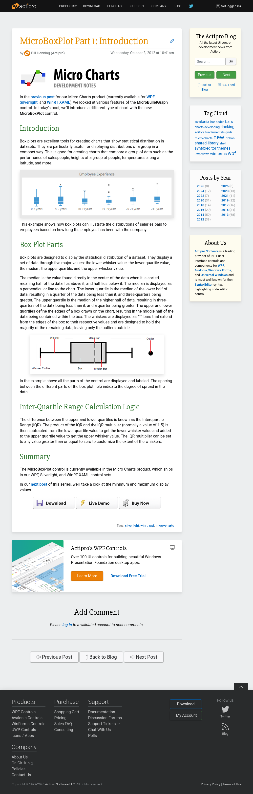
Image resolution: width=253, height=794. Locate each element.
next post (39, 484)
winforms (219, 153)
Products (23, 701)
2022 (200, 196)
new (219, 137)
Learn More (87, 576)
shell (223, 143)
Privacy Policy (210, 784)
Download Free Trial (128, 576)
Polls (92, 735)
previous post (43, 97)
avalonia (202, 121)
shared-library (207, 143)
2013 (225, 215)
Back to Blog (101, 657)
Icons (16, 735)
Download (185, 704)
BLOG (177, 6)
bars (229, 121)
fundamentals (215, 132)
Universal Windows (214, 275)
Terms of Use (232, 784)
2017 (225, 205)
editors (200, 132)
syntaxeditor (206, 148)
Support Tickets (104, 723)
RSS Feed (226, 85)
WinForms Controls (28, 723)
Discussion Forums (105, 717)
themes (223, 148)
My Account (186, 715)
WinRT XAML (58, 102)
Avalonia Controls (27, 717)
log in (67, 624)
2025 (225, 186)
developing (212, 127)
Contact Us (21, 775)
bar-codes (217, 122)
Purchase (66, 701)
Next (226, 75)
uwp (198, 154)
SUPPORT (137, 6)
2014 (200, 215)
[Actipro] (24, 6)
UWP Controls (24, 729)
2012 (200, 219)
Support (98, 701)
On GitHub (22, 763)
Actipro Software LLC (60, 784)
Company (24, 747)
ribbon (230, 138)
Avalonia (201, 270)
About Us (20, 757)
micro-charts (165, 525)
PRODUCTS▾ (68, 6)
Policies (18, 769)
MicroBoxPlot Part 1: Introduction (84, 41)
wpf (151, 525)
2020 (200, 200)
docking (227, 126)
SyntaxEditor (204, 284)
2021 (225, 196)
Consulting (63, 729)
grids (228, 132)
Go (231, 61)
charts (199, 127)
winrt (144, 525)
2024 (200, 191)
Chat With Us (99, 729)
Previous (204, 75)
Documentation (101, 712)
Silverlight (29, 102)
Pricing (60, 717)
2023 (225, 191)
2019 (225, 200)
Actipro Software (206, 251)
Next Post (143, 657)
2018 (200, 205)
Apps (29, 735)
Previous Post (54, 657)
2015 (225, 210)
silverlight (132, 525)
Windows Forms (219, 270)
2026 (200, 186)
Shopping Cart (66, 712)
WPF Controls (24, 712)
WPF (150, 97)
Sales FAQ (63, 723)
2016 (200, 210)
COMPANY (159, 6)
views (205, 154)
